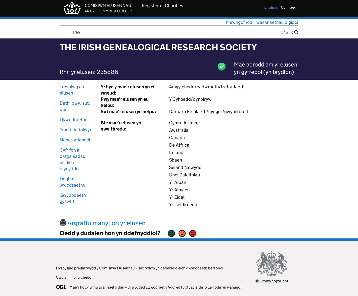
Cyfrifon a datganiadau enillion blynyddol (72, 159)
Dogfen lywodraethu (72, 182)
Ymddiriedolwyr (75, 129)
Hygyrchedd (81, 277)
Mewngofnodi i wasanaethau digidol (262, 22)
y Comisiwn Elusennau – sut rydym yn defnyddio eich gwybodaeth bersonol (160, 268)
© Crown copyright (271, 281)
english (270, 7)
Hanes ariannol (75, 140)
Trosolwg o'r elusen (72, 90)
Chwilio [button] (289, 32)
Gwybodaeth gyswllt (73, 198)
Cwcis (61, 277)
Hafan (75, 32)
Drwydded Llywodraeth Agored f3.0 (158, 287)
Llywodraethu (74, 119)
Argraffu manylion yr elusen (103, 223)
